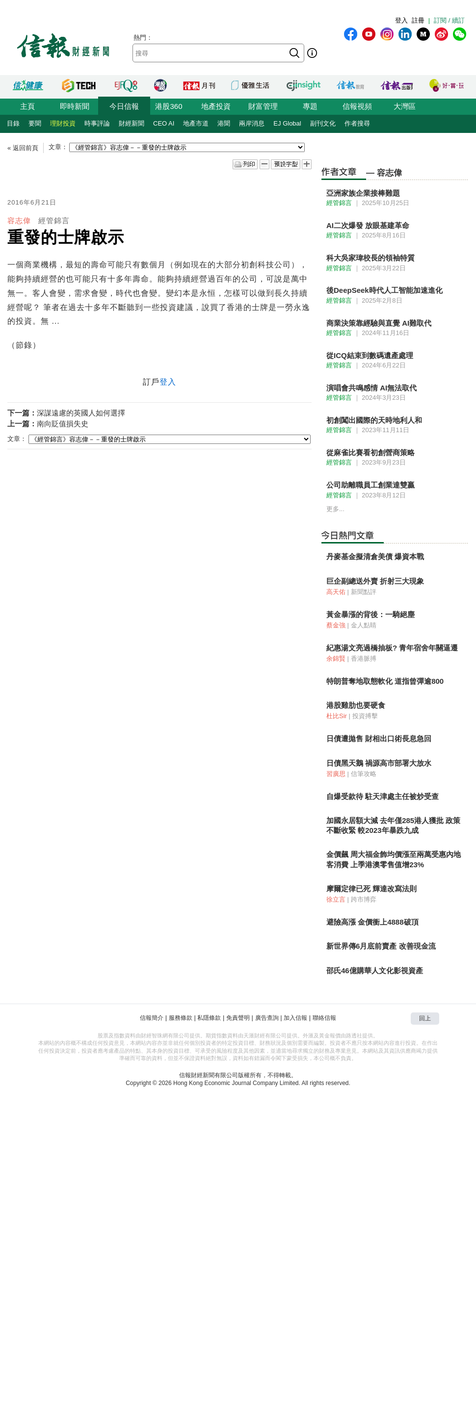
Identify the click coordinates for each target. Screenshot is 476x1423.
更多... (335, 509)
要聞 (34, 123)
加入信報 (295, 1017)
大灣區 (405, 106)
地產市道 (196, 123)
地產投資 (216, 106)
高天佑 (335, 591)
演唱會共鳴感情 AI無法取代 (371, 388)
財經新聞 (131, 123)
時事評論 (97, 123)
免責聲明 (238, 1017)
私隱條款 (209, 1017)
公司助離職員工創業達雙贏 (370, 485)
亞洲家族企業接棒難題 (363, 193)
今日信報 (124, 106)
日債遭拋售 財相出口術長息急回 (378, 738)
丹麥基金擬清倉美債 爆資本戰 (375, 556)
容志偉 (19, 220)
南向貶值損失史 (62, 423)
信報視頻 (357, 106)
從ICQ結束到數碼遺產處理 (369, 355)
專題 (310, 106)
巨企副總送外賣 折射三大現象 (375, 581)
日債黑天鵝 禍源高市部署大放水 (378, 763)
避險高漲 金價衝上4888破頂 (372, 922)
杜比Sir (336, 716)
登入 (401, 20)
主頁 (27, 106)
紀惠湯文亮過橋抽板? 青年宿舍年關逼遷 (392, 648)
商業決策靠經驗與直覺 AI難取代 (378, 323)
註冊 (418, 20)
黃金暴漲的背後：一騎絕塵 (370, 614)
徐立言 (335, 899)
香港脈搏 (363, 658)
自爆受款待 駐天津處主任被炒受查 (382, 796)
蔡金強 (335, 625)
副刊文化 (323, 123)
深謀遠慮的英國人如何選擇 (81, 413)
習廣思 (335, 773)
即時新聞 (74, 106)
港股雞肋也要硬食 (355, 705)
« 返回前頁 (22, 148)
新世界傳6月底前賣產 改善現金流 (381, 946)
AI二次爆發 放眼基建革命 (367, 225)
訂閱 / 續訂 (449, 20)
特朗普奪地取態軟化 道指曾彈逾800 (385, 681)
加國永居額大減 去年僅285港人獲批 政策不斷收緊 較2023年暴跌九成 (393, 825)
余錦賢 (335, 658)
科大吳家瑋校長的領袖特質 (370, 258)
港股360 (168, 106)
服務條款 (180, 1017)
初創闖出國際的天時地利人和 (374, 420)
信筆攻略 (363, 773)
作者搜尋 (357, 123)
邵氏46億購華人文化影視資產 (374, 970)
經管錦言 (54, 220)
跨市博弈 (363, 899)
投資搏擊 (365, 716)
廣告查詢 (267, 1017)
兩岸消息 (251, 123)
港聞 (223, 123)
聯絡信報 (324, 1017)
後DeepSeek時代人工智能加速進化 (384, 290)
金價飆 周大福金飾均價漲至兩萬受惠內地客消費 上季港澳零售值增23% (393, 859)
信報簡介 (151, 1017)
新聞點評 (363, 591)
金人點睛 (363, 625)
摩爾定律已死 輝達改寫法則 (371, 888)
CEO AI (163, 123)
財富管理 (263, 106)
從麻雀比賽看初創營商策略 (370, 452)
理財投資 (63, 123)
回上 (425, 1018)
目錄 (13, 123)
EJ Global (287, 123)
